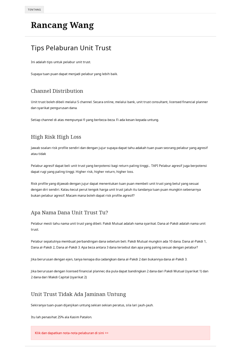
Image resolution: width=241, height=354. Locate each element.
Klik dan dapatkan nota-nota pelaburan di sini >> (71, 333)
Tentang (34, 9)
